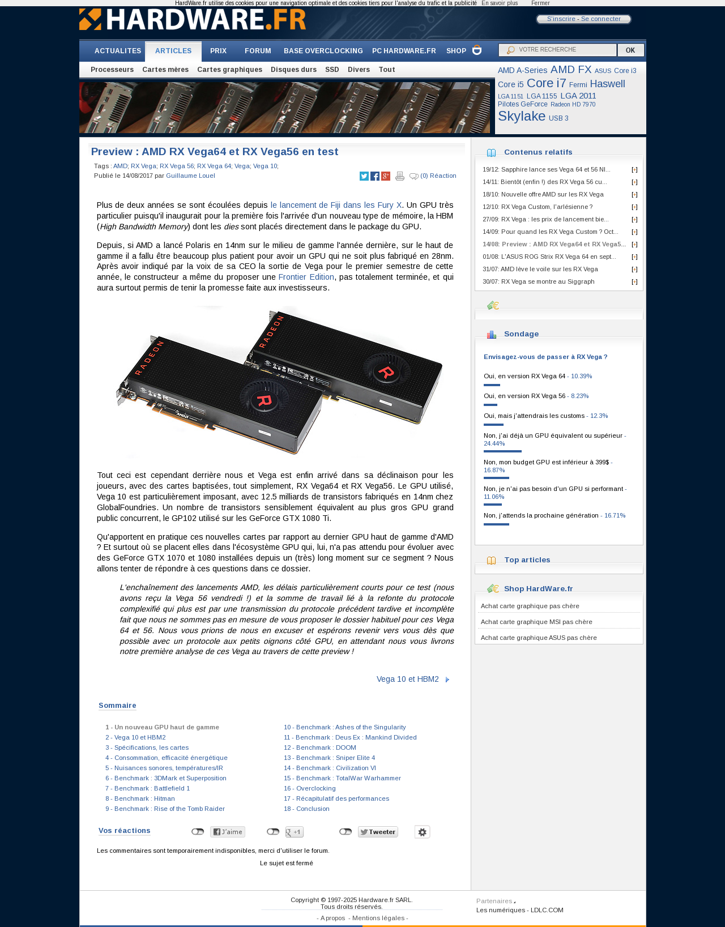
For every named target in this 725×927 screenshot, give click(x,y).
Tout (386, 70)
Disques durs (294, 70)
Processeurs (112, 70)
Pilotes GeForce (523, 104)
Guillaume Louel (190, 175)
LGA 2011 (578, 95)
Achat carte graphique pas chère (530, 606)
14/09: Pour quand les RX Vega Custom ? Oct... (551, 231)
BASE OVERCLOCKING (323, 51)
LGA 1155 (542, 96)
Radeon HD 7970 (573, 104)
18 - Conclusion (307, 808)
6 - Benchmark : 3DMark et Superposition (166, 778)
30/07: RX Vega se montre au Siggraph (539, 281)
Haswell (607, 83)
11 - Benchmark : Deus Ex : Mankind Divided (350, 737)
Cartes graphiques (229, 70)
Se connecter (601, 18)
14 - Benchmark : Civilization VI (330, 767)
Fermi (578, 85)
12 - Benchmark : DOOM (320, 747)
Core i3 (625, 71)
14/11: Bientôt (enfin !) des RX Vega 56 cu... (545, 181)
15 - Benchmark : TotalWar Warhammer (342, 778)
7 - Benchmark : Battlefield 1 (147, 788)
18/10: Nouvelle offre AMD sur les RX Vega (543, 194)
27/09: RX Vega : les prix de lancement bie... (546, 219)
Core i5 (511, 84)
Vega (242, 166)
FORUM (258, 51)
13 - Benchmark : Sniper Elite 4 (329, 757)
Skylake (522, 115)
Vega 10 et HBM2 (408, 678)
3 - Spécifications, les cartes (147, 747)
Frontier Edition (306, 276)
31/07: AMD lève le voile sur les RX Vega (540, 269)
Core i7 (546, 83)
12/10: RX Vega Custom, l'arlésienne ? (537, 206)
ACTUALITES (118, 51)
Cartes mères (165, 70)
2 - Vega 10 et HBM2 (135, 737)
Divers (359, 70)
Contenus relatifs (538, 152)
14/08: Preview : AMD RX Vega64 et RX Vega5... (554, 244)
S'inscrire (561, 18)
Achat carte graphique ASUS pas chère (539, 637)
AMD (120, 166)
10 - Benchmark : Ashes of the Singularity (345, 727)
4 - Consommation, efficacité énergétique (166, 757)
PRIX (218, 51)
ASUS (603, 70)
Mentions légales (378, 918)
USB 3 (559, 118)
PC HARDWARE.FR (404, 51)
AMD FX (571, 69)
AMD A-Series (523, 70)
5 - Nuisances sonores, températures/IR (164, 767)
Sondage (521, 334)
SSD (332, 70)
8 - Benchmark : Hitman (140, 798)
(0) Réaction (433, 176)
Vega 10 (265, 166)
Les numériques (500, 910)
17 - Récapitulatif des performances (336, 798)
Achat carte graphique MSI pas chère (536, 621)
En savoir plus (499, 3)
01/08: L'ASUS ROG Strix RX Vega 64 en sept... (549, 256)
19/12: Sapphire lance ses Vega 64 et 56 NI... (547, 169)
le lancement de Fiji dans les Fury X (336, 205)
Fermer (540, 3)
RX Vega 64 (214, 166)
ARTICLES (173, 51)
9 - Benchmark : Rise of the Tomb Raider (165, 808)
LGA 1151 (511, 96)
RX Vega (143, 166)
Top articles (527, 560)
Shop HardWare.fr (538, 588)
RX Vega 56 (177, 166)
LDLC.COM (547, 910)
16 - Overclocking (310, 788)
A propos (333, 918)
